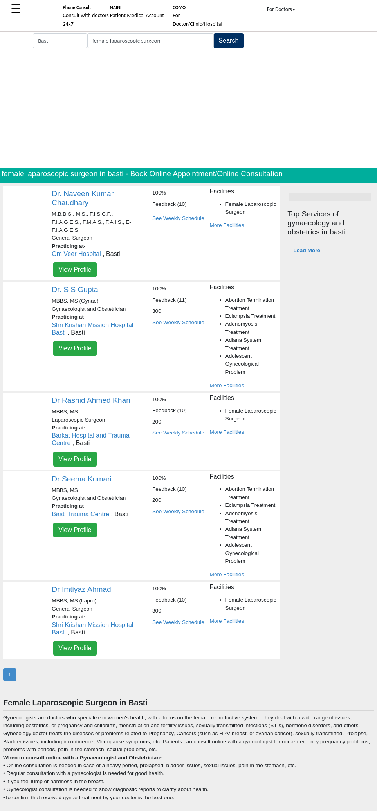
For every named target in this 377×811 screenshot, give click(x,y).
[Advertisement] (188, 109)
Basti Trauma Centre (80, 514)
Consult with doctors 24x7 (85, 16)
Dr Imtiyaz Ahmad (81, 589)
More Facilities (227, 225)
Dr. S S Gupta (75, 289)
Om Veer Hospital (76, 254)
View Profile (74, 269)
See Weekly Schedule (178, 218)
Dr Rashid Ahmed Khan (91, 400)
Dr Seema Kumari (81, 479)
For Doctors (281, 9)
